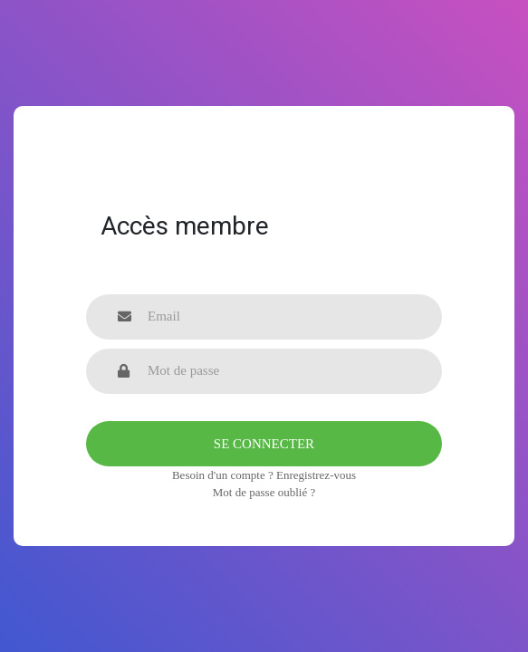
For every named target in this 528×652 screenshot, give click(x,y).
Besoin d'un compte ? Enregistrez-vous (264, 475)
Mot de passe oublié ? (264, 492)
